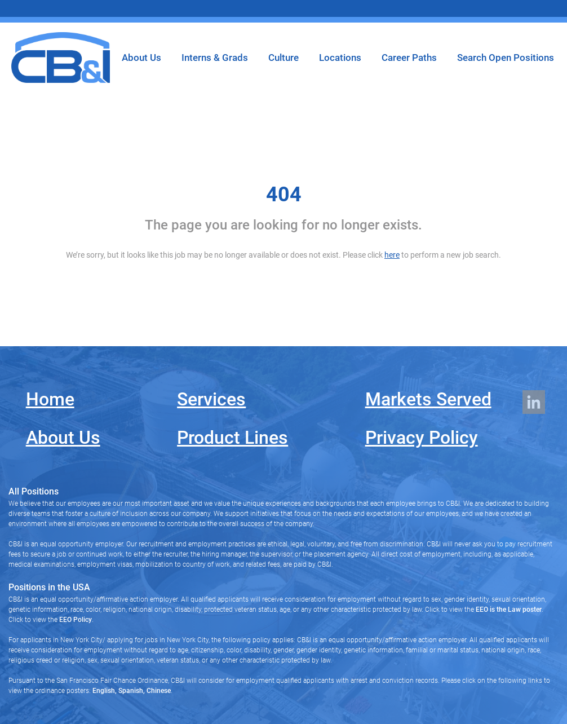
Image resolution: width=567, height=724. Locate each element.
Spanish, (131, 691)
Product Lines (232, 437)
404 (284, 194)
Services (211, 399)
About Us (141, 57)
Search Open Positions (505, 57)
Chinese (158, 691)
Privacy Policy (421, 437)
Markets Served (428, 399)
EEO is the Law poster (509, 609)
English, (104, 691)
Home (50, 399)
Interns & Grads (214, 57)
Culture (283, 57)
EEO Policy (75, 620)
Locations (340, 57)
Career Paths (409, 57)
